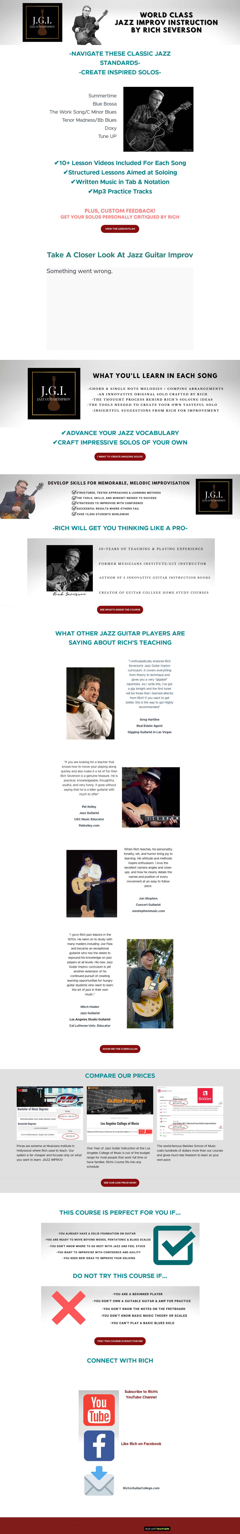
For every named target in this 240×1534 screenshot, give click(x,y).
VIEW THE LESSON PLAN (120, 229)
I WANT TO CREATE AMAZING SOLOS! (120, 456)
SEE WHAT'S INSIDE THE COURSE (120, 610)
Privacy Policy (151, 1525)
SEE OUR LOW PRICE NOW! (120, 1183)
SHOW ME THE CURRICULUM (120, 1049)
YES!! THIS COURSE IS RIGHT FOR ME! (120, 1341)
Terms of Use (150, 1522)
